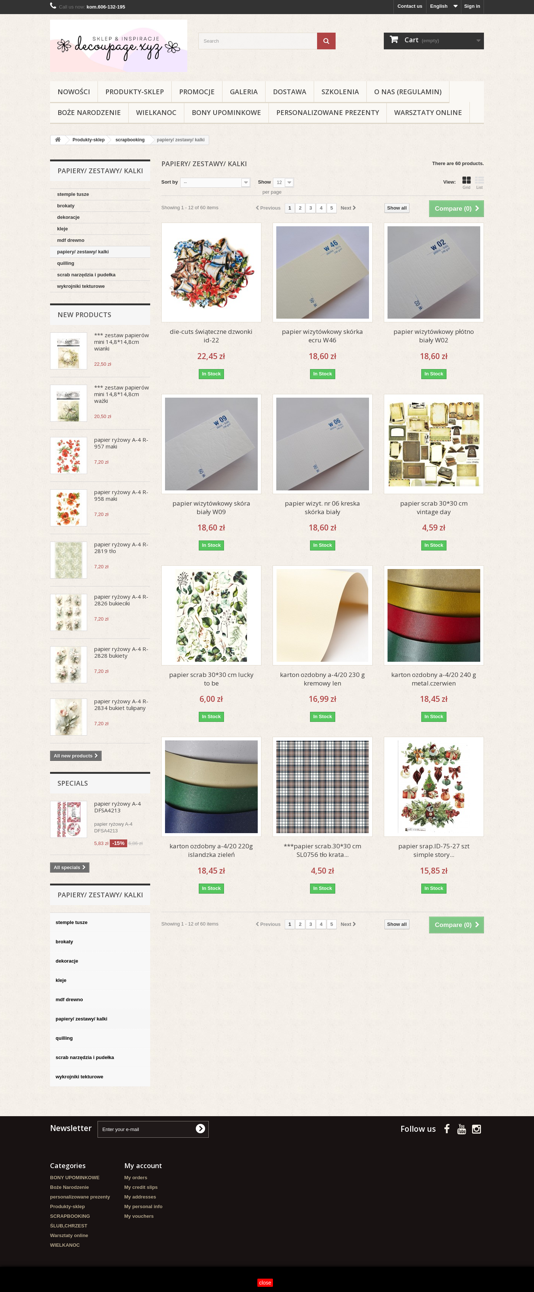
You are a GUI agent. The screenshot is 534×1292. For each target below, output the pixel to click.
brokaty (66, 205)
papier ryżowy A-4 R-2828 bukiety (121, 652)
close (265, 1283)
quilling (65, 263)
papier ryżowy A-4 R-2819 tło (121, 547)
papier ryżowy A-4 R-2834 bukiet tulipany (121, 704)
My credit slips (141, 1187)
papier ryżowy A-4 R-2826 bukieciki (121, 600)
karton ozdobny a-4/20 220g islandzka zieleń (211, 850)
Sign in (472, 6)
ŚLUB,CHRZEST (68, 1226)
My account (143, 1165)
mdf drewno (71, 240)
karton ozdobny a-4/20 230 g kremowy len (322, 678)
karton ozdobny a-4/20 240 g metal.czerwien (433, 678)
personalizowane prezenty (327, 112)
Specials (72, 783)
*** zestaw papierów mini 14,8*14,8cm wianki (121, 341)
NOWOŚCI (73, 91)
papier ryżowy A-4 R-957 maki (121, 443)
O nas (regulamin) (408, 91)
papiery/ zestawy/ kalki (83, 251)
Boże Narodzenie (89, 112)
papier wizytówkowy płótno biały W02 (433, 335)
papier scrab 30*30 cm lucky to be (211, 678)
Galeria (244, 91)
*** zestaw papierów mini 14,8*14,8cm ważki (121, 394)
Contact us (410, 6)
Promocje (197, 91)
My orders (135, 1177)
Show (264, 182)
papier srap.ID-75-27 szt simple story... (433, 850)
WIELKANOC (156, 112)
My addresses (140, 1197)
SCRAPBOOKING (70, 1216)
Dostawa (289, 91)
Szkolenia (340, 91)
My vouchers (139, 1216)
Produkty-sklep (134, 91)
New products (84, 314)
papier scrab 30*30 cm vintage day (434, 507)
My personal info (143, 1206)
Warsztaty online (428, 112)
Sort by (169, 182)
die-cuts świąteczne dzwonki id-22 (211, 335)
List (479, 183)
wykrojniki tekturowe (81, 286)
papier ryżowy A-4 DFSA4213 (117, 807)
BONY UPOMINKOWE (226, 112)
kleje (62, 228)
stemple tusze (73, 194)
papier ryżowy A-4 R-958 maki (121, 495)
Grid (466, 183)
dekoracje (68, 217)
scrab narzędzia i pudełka (86, 274)
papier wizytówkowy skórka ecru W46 (322, 335)
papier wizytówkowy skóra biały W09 (211, 507)
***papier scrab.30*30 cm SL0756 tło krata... (322, 850)
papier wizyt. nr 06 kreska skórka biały (322, 507)
